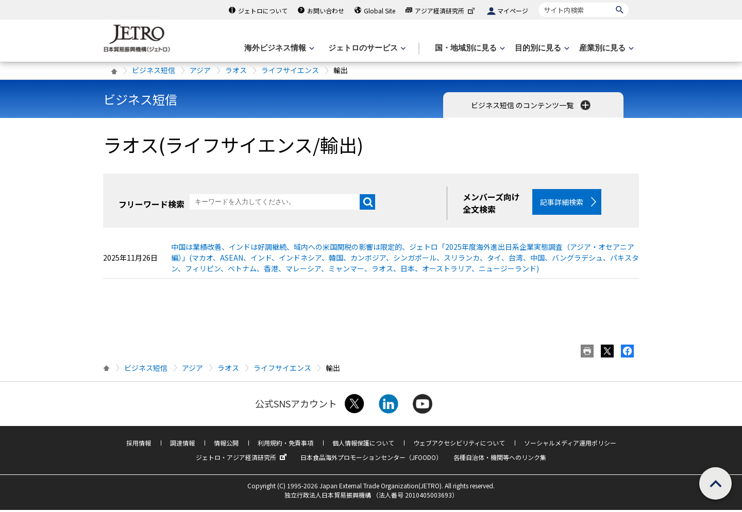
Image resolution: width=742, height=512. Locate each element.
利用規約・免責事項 (285, 444)
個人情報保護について (363, 444)
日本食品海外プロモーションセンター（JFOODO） (371, 459)
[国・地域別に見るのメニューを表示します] (469, 48)
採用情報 (138, 444)
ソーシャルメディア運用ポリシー (570, 444)
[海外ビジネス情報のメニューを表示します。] (278, 48)
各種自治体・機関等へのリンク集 (499, 459)
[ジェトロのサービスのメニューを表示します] (366, 48)
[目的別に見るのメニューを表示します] (541, 48)
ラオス (236, 70)
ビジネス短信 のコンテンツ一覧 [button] (532, 105)
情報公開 (226, 444)
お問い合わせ (325, 10)
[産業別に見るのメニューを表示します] (605, 48)
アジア (200, 70)
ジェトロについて (263, 10)
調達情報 (182, 444)
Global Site (379, 10)
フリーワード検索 (151, 204)
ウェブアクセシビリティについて (459, 444)
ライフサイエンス (290, 70)
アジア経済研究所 (446, 10)
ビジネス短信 (153, 70)
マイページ (512, 10)
